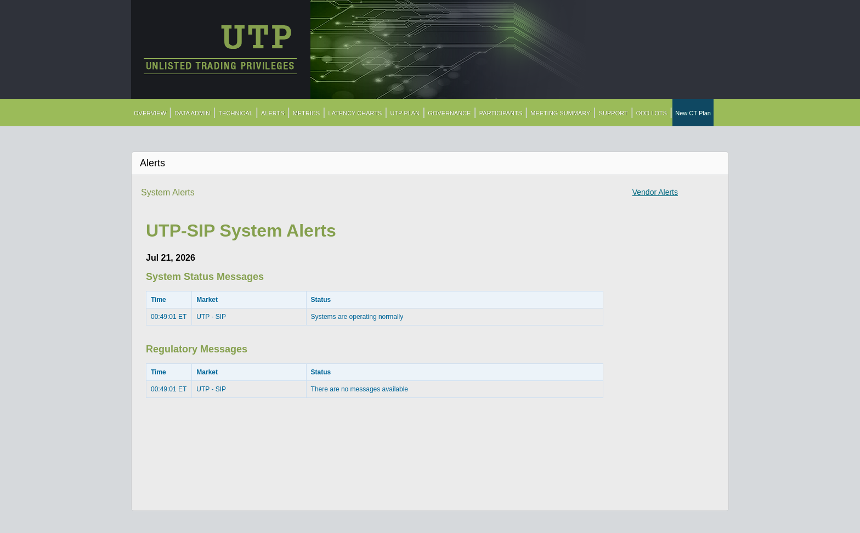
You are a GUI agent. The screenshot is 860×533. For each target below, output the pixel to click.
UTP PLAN (405, 113)
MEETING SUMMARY (560, 113)
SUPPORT (613, 113)
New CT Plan (693, 113)
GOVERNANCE (449, 113)
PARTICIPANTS (500, 113)
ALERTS (273, 113)
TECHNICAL (236, 113)
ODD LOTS (651, 113)
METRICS (306, 113)
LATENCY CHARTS (355, 113)
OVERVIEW (150, 113)
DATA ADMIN (192, 113)
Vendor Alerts (655, 192)
